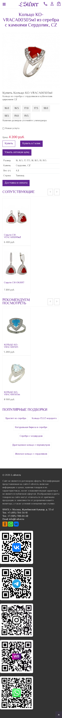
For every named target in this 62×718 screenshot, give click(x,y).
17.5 (36, 108)
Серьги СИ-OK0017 (14, 283)
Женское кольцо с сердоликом (31, 454)
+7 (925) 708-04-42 (18, 516)
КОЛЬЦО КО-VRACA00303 (11, 346)
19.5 (26, 116)
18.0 (46, 108)
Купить (9, 144)
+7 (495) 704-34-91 (17, 513)
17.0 (26, 108)
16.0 (7, 108)
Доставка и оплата (16, 183)
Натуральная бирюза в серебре (31, 427)
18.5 (7, 116)
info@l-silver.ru (16, 519)
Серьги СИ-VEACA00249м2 (12, 236)
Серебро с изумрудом (31, 436)
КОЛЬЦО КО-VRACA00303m (12, 394)
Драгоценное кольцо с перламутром (31, 445)
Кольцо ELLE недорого (44, 418)
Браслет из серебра (15, 418)
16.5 (17, 108)
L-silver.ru (16, 475)
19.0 (16, 116)
